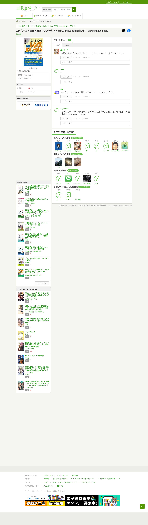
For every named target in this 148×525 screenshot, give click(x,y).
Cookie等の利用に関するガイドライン (82, 479)
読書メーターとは (49, 475)
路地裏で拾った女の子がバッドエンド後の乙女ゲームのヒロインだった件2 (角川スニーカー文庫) (37, 344)
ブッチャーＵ (29, 387)
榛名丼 (27, 374)
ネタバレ (67, 45)
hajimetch (64, 109)
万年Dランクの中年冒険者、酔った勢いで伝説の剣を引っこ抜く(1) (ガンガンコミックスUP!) (37, 295)
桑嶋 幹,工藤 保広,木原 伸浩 (33, 275)
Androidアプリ (48, 486)
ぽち (26, 334)
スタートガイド (63, 475)
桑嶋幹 (27, 240)
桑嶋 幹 (23, 21)
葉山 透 (27, 358)
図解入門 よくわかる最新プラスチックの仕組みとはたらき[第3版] (36, 248)
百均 (26, 325)
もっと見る (42, 283)
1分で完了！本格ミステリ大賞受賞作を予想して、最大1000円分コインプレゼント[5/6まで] (47, 26)
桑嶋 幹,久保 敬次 (30, 227)
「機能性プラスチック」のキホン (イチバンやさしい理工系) (36, 224)
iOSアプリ (60, 486)
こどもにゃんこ (30, 332)
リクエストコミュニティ (87, 482)
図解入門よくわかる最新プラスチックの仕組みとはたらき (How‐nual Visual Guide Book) (37, 271)
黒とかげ (63, 50)
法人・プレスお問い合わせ (68, 482)
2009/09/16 (86, 96)
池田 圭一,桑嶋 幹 (30, 203)
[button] (74, 9)
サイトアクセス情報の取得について (109, 479)
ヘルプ (46, 482)
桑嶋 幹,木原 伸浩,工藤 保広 (33, 251)
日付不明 (85, 118)
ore (61, 89)
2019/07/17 (86, 57)
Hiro (62, 70)
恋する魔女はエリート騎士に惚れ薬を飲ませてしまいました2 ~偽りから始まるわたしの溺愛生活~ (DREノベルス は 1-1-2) (37, 369)
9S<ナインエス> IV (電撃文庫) (34, 356)
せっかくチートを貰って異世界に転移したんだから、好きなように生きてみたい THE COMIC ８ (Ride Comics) (37, 383)
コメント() (76, 57)
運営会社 (46, 479)
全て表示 (57, 45)
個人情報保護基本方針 (60, 479)
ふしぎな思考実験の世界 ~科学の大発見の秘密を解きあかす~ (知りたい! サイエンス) (37, 188)
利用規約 (75, 475)
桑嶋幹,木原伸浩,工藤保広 (32, 216)
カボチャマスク (29, 348)
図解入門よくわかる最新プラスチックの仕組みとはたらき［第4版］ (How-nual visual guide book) (37, 212)
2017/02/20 (86, 77)
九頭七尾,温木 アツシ (31, 299)
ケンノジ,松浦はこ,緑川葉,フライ (34, 312)
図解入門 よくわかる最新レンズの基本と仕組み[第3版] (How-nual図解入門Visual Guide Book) (36, 236)
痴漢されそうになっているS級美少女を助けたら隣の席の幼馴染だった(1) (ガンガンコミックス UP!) (36, 307)
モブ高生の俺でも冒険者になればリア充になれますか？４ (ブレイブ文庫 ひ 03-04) (37, 320)
